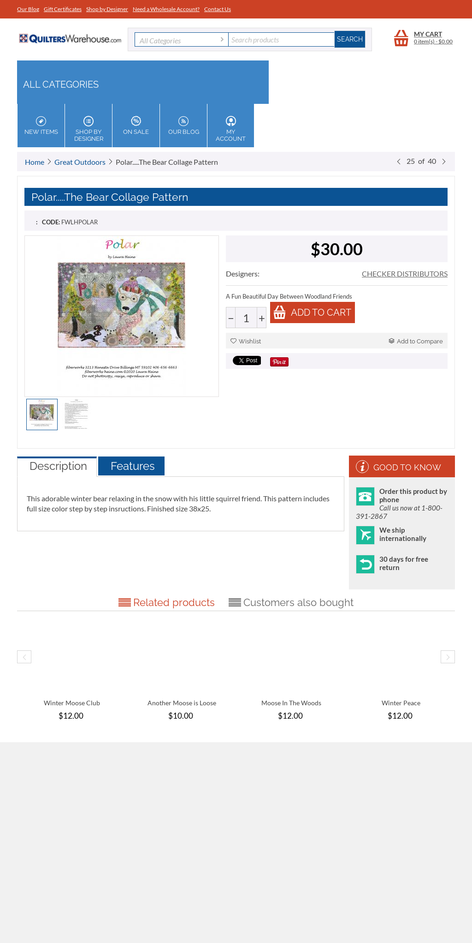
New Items (41, 125)
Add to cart (312, 312)
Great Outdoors (80, 161)
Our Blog (28, 9)
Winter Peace (401, 703)
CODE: (51, 222)
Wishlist (245, 341)
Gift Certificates (63, 9)
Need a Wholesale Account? (166, 9)
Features (133, 466)
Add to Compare (416, 341)
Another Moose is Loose (182, 703)
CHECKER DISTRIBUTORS (405, 273)
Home (34, 161)
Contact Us (217, 9)
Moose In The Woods (291, 703)
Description (58, 466)
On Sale (136, 125)
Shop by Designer (107, 9)
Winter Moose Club (72, 703)
